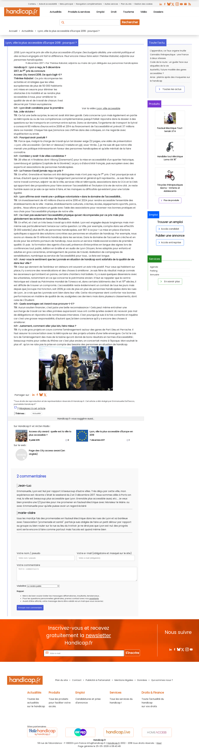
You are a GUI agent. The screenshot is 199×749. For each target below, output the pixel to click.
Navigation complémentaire (89, 4)
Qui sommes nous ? (162, 680)
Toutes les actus (169, 89)
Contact (77, 680)
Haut (159, 743)
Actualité (37, 413)
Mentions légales (124, 680)
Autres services (111, 4)
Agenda (154, 266)
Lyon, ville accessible (108, 108)
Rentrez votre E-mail (31, 653)
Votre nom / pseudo (28, 553)
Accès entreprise (169, 242)
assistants (94, 598)
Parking (153, 270)
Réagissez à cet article (32, 408)
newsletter (98, 635)
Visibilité (21, 586)
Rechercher (130, 22)
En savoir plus (169, 281)
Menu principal (66, 4)
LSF (81, 145)
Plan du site (126, 4)
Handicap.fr (113, 743)
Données (142, 680)
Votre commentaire (28, 565)
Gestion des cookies (143, 4)
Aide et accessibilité (48, 4)
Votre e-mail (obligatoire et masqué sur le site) (104, 553)
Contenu (32, 4)
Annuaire (154, 274)
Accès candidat (168, 229)
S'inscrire (132, 653)
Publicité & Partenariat (98, 680)
